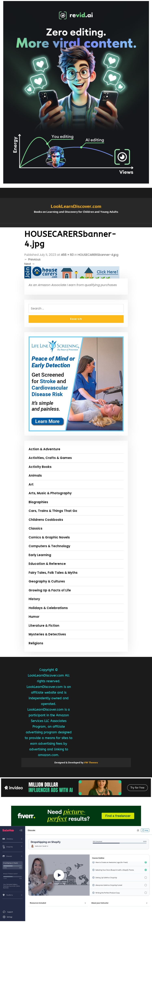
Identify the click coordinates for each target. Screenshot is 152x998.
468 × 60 (67, 254)
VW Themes (90, 762)
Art (31, 484)
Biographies (38, 502)
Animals (35, 475)
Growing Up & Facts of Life (50, 590)
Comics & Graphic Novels (49, 537)
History (34, 599)
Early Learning (40, 555)
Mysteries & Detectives (47, 634)
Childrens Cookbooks (46, 520)
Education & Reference (47, 564)
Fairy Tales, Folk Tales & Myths (53, 572)
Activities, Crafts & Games (50, 458)
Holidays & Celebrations (48, 608)
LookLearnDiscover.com (76, 206)
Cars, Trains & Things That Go (53, 511)
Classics (35, 528)
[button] (76, 225)
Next (29, 264)
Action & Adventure (44, 449)
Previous (32, 259)
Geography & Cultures (47, 581)
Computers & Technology (49, 546)
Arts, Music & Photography (50, 493)
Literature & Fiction (44, 625)
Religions (36, 643)
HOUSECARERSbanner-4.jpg (98, 254)
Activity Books (40, 467)
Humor (34, 616)
